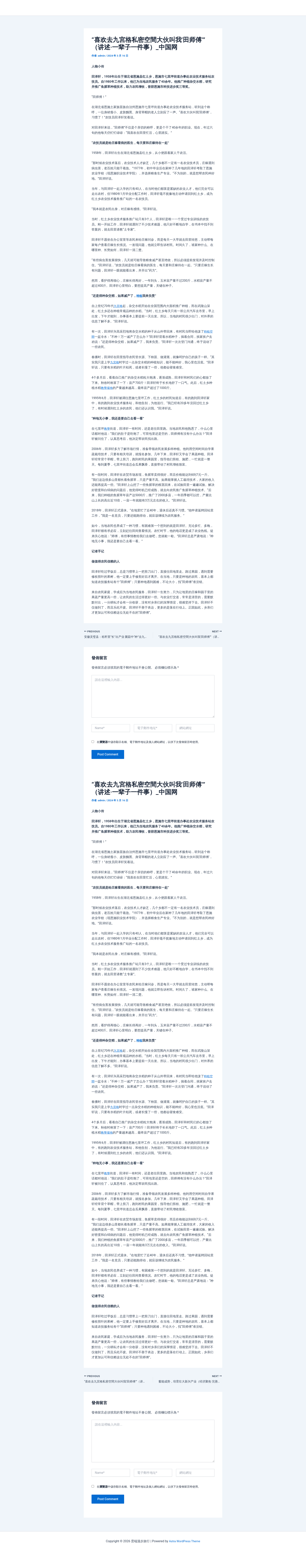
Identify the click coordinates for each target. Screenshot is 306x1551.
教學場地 (107, 388)
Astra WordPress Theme (184, 1541)
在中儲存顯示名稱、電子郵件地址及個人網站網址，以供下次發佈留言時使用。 (149, 742)
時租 (139, 296)
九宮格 (118, 306)
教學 (107, 428)
